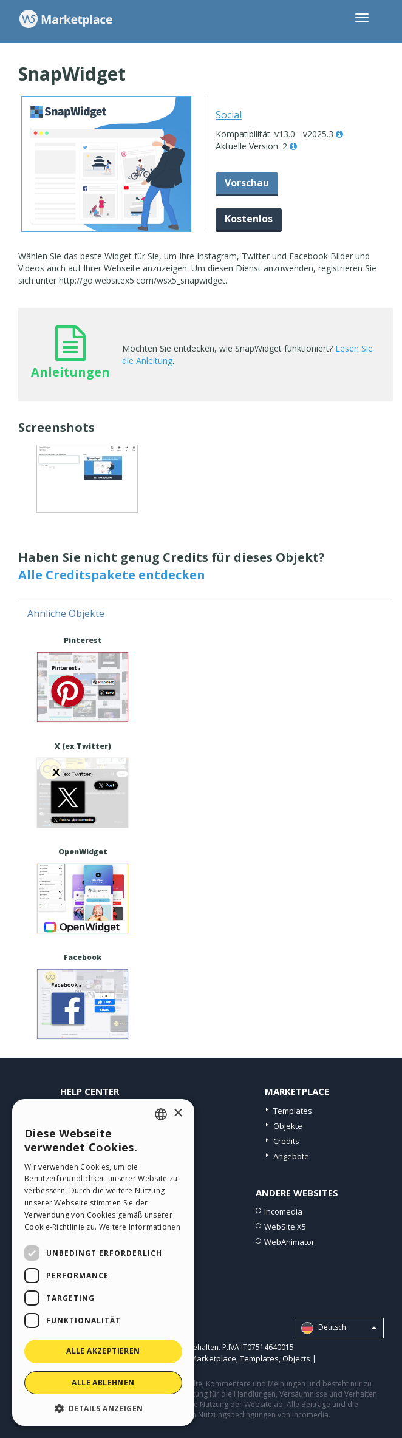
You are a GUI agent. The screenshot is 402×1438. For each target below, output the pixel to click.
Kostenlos (249, 218)
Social (229, 114)
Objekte (287, 1125)
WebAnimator (289, 1241)
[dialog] (103, 1262)
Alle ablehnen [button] (103, 1382)
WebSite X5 (285, 1226)
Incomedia (283, 1211)
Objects (296, 1358)
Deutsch (338, 1328)
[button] (103, 1408)
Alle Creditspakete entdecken (111, 575)
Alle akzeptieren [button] (103, 1351)
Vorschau (247, 182)
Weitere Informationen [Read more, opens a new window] (139, 1227)
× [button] (177, 1113)
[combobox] (161, 1114)
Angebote (291, 1156)
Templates (292, 1110)
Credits (286, 1141)
